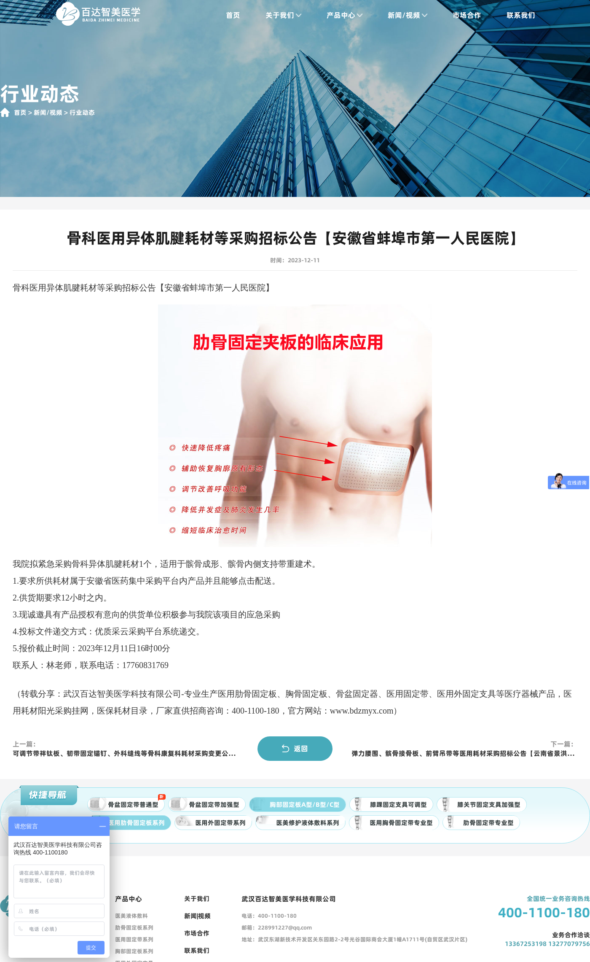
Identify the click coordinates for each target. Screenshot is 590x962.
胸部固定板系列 (134, 951)
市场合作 (467, 15)
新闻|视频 (197, 915)
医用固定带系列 (134, 939)
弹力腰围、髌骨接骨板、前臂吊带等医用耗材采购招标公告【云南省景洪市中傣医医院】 (464, 753)
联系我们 (521, 15)
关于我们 (283, 15)
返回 (295, 749)
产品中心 (344, 15)
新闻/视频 (407, 15)
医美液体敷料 (131, 915)
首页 (233, 15)
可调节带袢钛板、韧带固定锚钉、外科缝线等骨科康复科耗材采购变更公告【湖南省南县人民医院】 (126, 753)
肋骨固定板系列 (134, 927)
